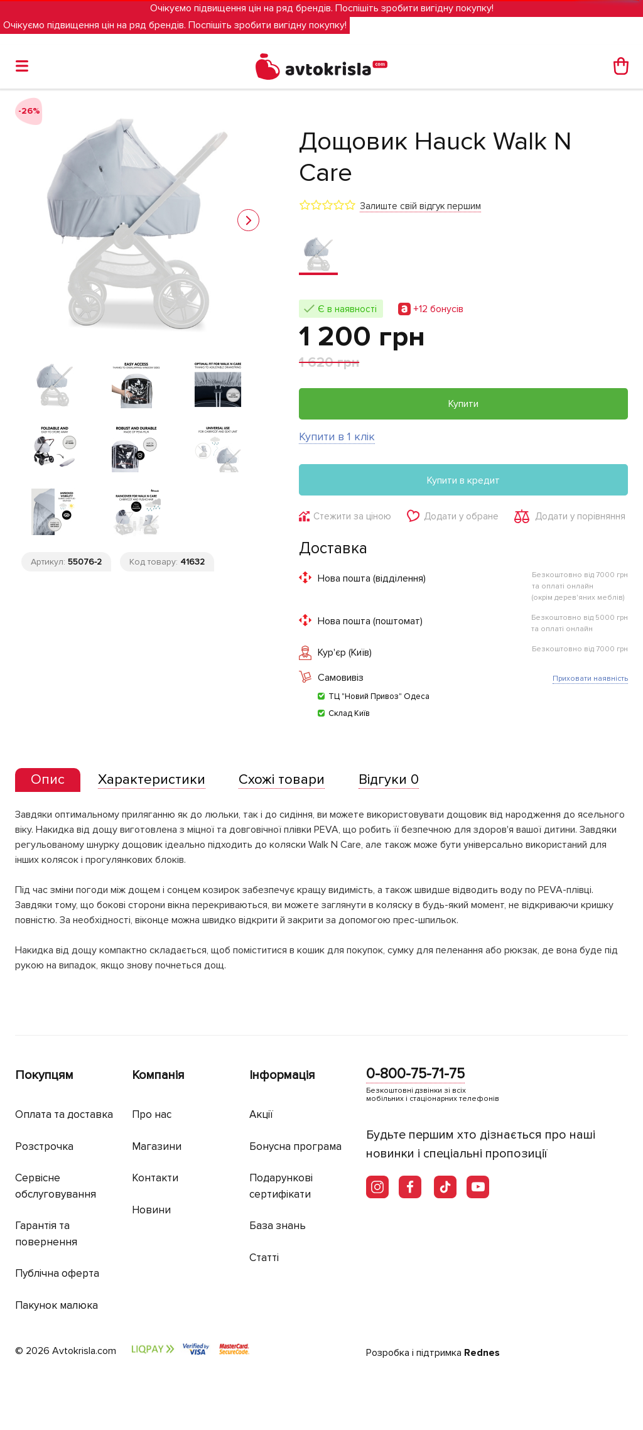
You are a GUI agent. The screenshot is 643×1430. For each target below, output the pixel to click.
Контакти (155, 1177)
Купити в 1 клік (337, 436)
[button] (248, 220)
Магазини (156, 1146)
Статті (264, 1257)
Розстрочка (44, 1146)
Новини (151, 1209)
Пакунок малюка (56, 1305)
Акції (261, 1114)
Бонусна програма (295, 1146)
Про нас (151, 1114)
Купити (463, 404)
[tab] (47, 780)
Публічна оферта (57, 1273)
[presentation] (47, 780)
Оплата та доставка (64, 1114)
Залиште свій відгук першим (420, 206)
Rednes (482, 1352)
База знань (277, 1225)
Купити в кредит (463, 480)
